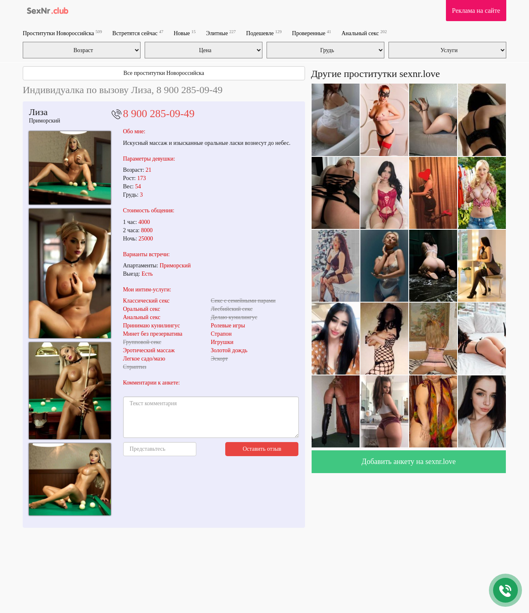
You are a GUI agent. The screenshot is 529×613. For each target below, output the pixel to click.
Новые (184, 32)
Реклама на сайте (476, 10)
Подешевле (264, 32)
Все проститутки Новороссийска (164, 73)
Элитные (221, 32)
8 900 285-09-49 (159, 114)
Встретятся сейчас (137, 32)
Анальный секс (364, 32)
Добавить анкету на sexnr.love (409, 461)
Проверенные (311, 32)
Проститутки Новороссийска (62, 32)
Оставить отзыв (262, 449)
